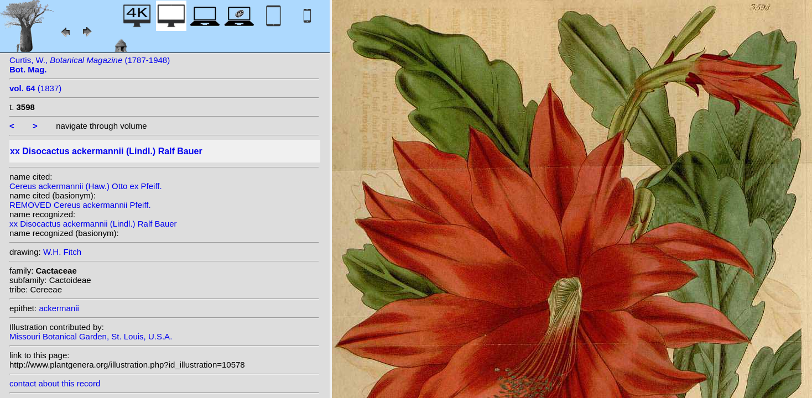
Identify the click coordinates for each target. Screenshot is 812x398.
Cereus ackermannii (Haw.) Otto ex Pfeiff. (85, 186)
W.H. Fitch (62, 251)
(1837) (35, 88)
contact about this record (54, 383)
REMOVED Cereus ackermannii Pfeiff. (80, 205)
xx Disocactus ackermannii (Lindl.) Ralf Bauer (93, 223)
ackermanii (59, 308)
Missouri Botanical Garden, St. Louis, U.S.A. (90, 336)
